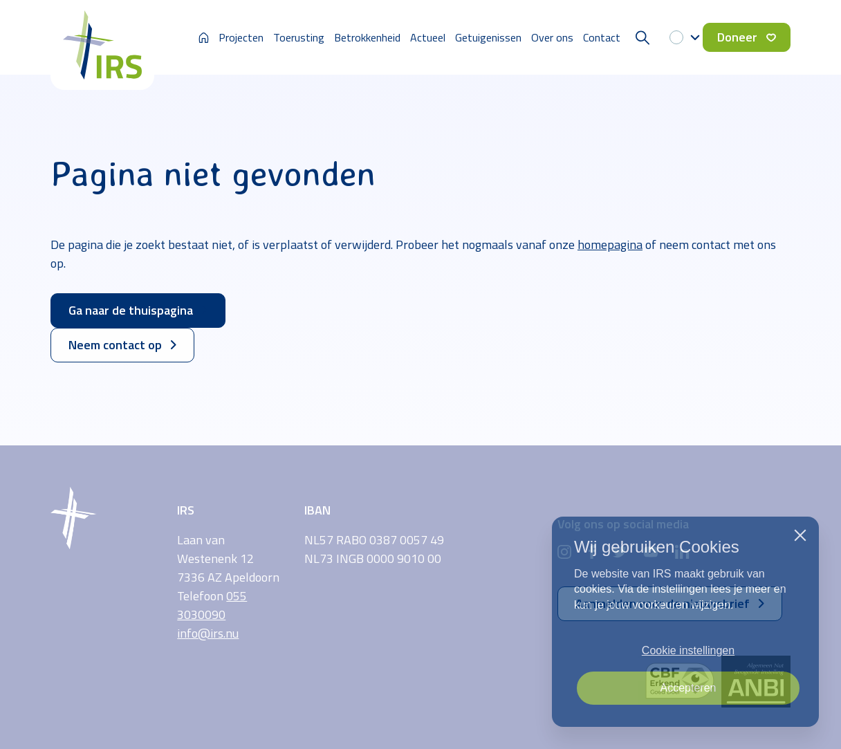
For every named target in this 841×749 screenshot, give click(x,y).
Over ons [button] (552, 37)
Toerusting (298, 37)
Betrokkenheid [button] (367, 37)
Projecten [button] (241, 37)
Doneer (746, 37)
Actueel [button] (427, 37)
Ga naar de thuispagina (137, 310)
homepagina (610, 244)
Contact (601, 37)
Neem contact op (122, 344)
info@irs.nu (208, 633)
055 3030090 (212, 605)
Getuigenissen (488, 37)
